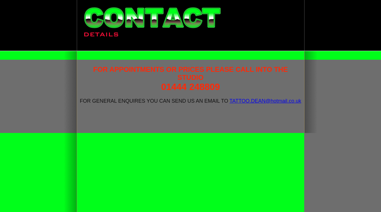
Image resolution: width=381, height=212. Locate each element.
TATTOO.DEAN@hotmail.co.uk (265, 101)
